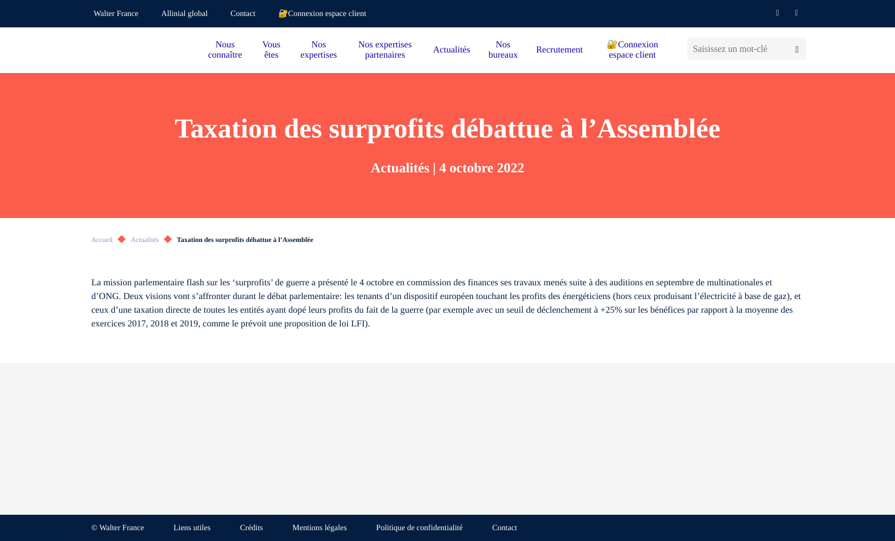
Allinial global (185, 14)
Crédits (251, 528)
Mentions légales (319, 528)
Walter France (116, 14)
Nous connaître (225, 50)
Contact (243, 14)
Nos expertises (318, 50)
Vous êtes (272, 50)
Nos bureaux (503, 50)
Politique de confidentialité (419, 528)
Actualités (451, 50)
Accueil (101, 240)
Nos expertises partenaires (385, 50)
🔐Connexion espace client (322, 14)
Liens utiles (192, 528)
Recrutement (559, 50)
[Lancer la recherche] (797, 49)
